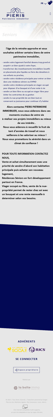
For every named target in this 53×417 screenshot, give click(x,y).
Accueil (4, 26)
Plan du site (10, 402)
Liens (39, 402)
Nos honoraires (32, 402)
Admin (44, 402)
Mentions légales (20, 402)
